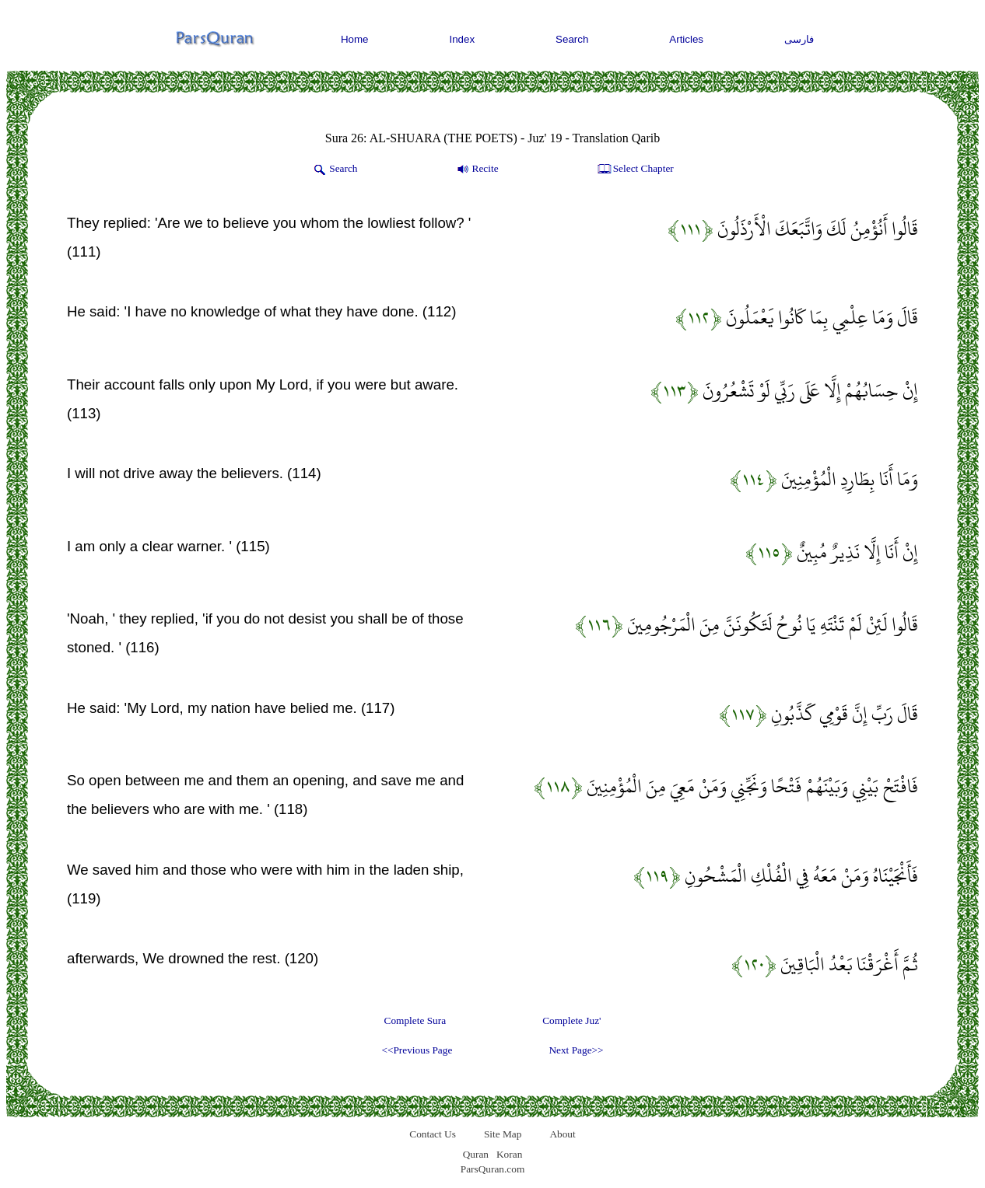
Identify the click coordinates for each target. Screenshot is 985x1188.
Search (572, 39)
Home (355, 39)
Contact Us (432, 1134)
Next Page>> (576, 1050)
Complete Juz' (571, 1020)
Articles (686, 39)
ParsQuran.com (493, 1169)
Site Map (503, 1134)
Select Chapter (634, 169)
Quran (476, 1154)
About (562, 1134)
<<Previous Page (416, 1050)
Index (462, 39)
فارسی (799, 39)
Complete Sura (415, 1020)
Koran (509, 1154)
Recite (476, 169)
